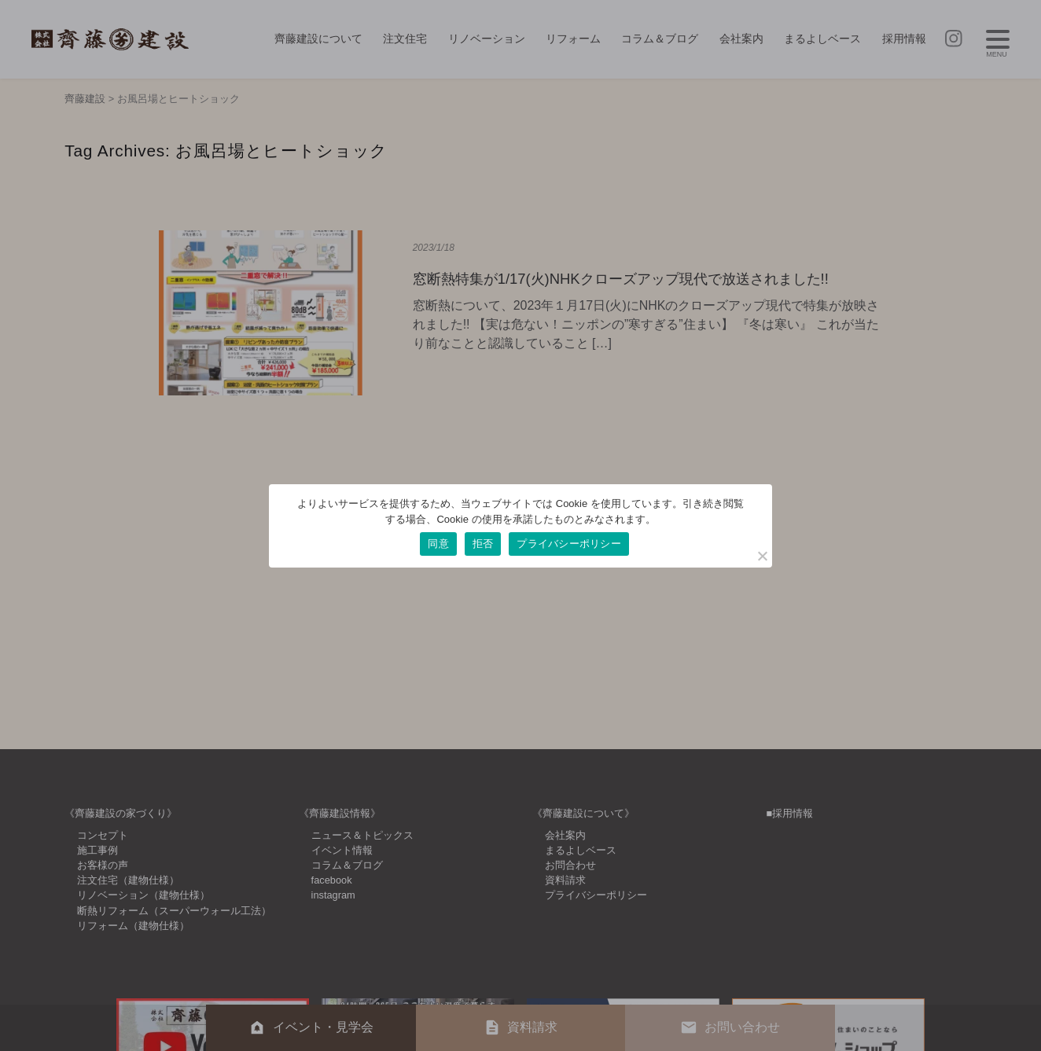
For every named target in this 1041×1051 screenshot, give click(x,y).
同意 (438, 543)
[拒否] (762, 556)
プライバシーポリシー (569, 543)
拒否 (483, 543)
